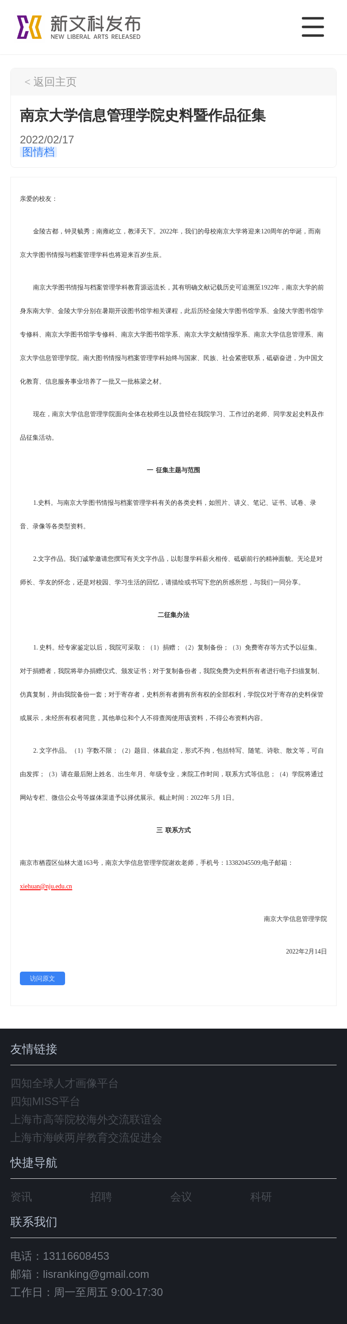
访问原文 (42, 978)
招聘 (101, 1197)
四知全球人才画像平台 (64, 1083)
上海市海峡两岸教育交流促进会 (86, 1137)
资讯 (21, 1197)
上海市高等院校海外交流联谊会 (86, 1119)
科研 (261, 1197)
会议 (181, 1197)
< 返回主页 (50, 82)
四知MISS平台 (45, 1101)
